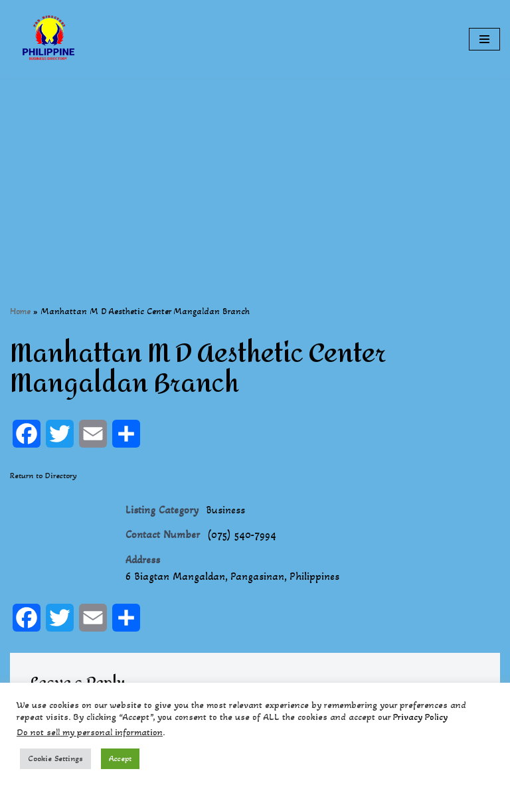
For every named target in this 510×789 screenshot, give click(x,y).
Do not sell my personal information (90, 732)
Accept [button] (120, 758)
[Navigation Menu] (484, 39)
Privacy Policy (420, 717)
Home (20, 311)
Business (225, 509)
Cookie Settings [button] (55, 758)
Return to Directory (43, 475)
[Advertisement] (255, 171)
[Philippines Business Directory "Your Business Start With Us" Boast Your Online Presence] (50, 39)
